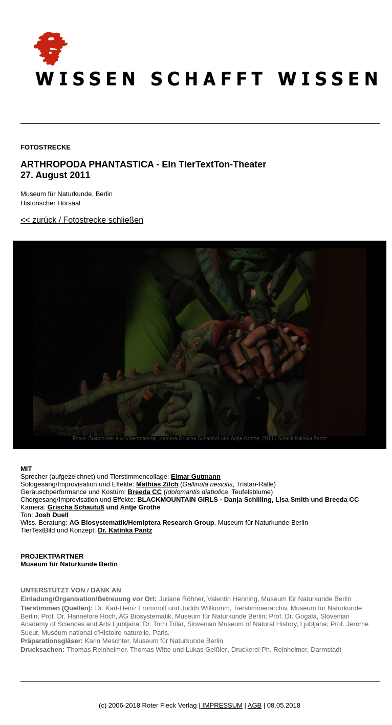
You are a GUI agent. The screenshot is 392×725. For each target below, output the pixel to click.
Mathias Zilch (157, 484)
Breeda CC (145, 492)
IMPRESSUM (222, 705)
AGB (255, 705)
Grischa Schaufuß (76, 507)
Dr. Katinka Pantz (125, 530)
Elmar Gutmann (196, 476)
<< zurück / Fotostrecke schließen (81, 220)
